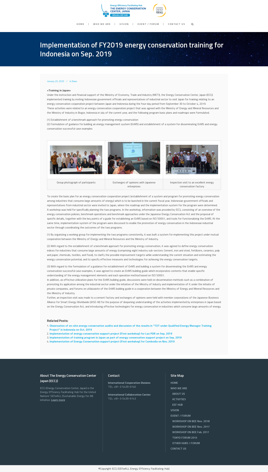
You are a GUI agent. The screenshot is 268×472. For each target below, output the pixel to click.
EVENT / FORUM (181, 415)
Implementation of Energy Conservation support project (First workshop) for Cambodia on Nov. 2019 (112, 341)
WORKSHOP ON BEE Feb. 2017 (190, 432)
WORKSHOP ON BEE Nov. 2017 (191, 426)
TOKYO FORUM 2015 (184, 437)
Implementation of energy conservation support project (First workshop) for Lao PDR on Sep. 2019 (111, 333)
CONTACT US (178, 448)
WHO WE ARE (179, 388)
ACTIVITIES (179, 399)
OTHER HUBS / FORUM (186, 443)
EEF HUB (177, 405)
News (74, 81)
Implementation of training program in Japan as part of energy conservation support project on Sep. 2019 (116, 337)
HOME (174, 383)
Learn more (58, 400)
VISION (175, 410)
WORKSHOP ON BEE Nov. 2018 (191, 421)
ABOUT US (178, 394)
